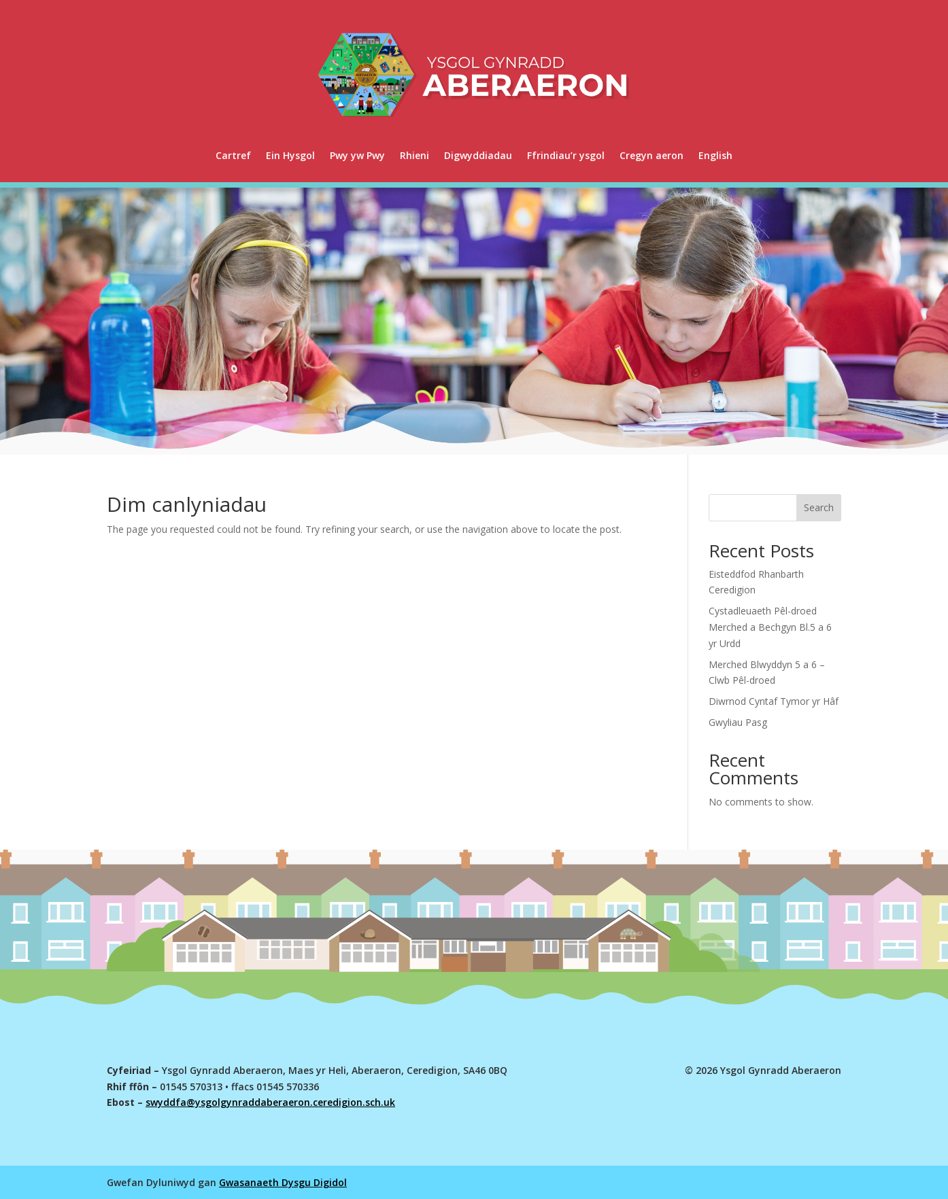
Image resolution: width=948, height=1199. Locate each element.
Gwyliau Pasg (738, 722)
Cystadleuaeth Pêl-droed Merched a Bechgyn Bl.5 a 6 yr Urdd (770, 627)
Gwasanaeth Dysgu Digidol (283, 1182)
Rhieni (414, 155)
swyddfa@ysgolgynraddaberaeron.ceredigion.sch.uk (270, 1102)
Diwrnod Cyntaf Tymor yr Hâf (774, 701)
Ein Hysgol (290, 155)
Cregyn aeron (651, 155)
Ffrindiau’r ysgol (566, 155)
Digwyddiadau (478, 155)
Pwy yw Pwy (357, 155)
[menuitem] (715, 155)
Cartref (233, 155)
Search (819, 507)
